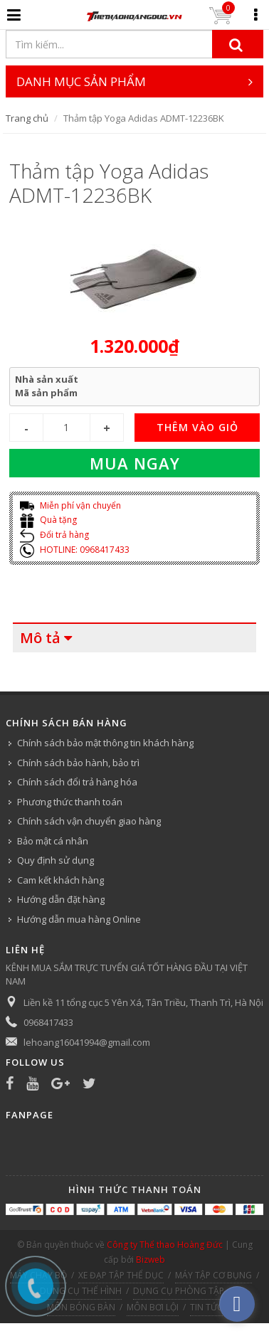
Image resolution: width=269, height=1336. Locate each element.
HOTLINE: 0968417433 (75, 550)
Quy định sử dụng (55, 860)
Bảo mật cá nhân (52, 840)
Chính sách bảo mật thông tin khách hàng (105, 742)
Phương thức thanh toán (69, 801)
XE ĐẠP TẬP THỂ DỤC (121, 1275)
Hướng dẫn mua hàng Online (79, 919)
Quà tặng (48, 520)
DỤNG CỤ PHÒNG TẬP (178, 1291)
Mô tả (40, 637)
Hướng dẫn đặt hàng (61, 899)
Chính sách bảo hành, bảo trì (78, 762)
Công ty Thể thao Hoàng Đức (165, 1245)
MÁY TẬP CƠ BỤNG (213, 1275)
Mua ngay (135, 463)
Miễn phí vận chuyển (70, 505)
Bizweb (150, 1259)
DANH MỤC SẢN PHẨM (134, 81)
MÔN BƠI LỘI (153, 1307)
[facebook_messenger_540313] (237, 1304)
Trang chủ (27, 118)
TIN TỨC (206, 1307)
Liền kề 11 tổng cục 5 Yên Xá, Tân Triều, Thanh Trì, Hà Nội (143, 1002)
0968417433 (48, 1022)
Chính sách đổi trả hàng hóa (77, 781)
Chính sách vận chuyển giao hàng (89, 821)
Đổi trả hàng (54, 535)
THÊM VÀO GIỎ (197, 427)
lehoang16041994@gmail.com (86, 1042)
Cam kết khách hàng (60, 880)
